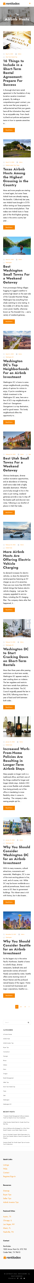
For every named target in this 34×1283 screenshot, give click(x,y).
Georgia (5, 1056)
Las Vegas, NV (9, 1224)
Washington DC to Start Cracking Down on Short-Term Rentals (16, 657)
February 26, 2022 (11, 454)
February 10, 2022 (10, 642)
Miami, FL (7, 1228)
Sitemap (6, 1191)
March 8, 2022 (10, 259)
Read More (9, 130)
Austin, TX (7, 1216)
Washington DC (10, 357)
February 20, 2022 (11, 545)
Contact (6, 1172)
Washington (9, 262)
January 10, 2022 (10, 742)
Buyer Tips (6, 1047)
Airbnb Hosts (9, 548)
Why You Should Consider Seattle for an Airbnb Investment (17, 947)
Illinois (4, 1060)
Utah (30, 454)
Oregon (5, 1074)
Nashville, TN (8, 1232)
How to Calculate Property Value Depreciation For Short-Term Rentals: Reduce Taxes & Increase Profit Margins (16, 1136)
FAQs (5, 1169)
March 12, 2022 (10, 162)
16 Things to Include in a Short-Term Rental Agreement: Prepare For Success (13, 73)
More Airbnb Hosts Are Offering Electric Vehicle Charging (17, 559)
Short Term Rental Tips (11, 57)
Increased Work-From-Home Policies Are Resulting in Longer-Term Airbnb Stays (16, 758)
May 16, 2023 (9, 54)
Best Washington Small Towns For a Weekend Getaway (16, 274)
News (4, 1069)
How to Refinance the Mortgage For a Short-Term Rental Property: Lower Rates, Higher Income (16, 1129)
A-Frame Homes (7, 1034)
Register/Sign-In (9, 1176)
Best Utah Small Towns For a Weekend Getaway (16, 464)
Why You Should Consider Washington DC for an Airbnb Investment (16, 855)
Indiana (5, 1065)
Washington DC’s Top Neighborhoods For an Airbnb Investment (16, 369)
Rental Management (8, 1078)
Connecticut (6, 1052)
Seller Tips (6, 1082)
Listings (6, 1165)
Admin (19, 54)
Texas (17, 165)
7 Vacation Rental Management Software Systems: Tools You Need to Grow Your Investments (16, 1117)
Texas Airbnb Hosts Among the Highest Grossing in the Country (15, 177)
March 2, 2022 (10, 354)
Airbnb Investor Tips (11, 165)
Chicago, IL (7, 1220)
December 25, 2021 (11, 934)
